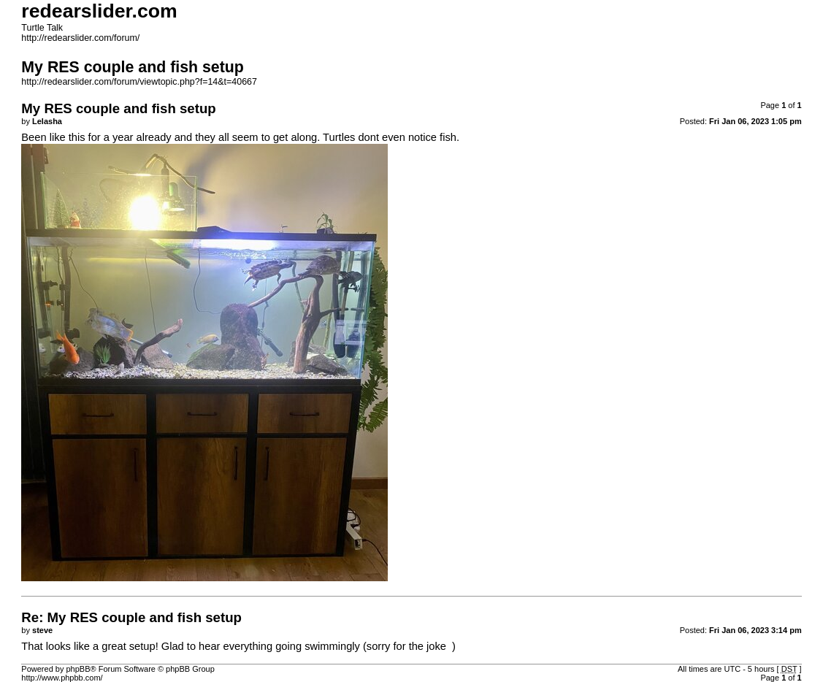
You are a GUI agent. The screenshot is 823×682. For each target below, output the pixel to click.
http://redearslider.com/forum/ (80, 38)
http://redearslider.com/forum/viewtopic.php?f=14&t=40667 (139, 82)
